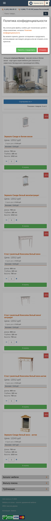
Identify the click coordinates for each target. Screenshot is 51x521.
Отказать (42, 50)
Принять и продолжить (26, 50)
